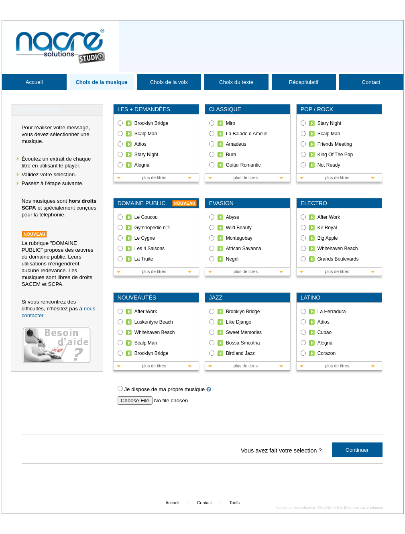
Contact (371, 82)
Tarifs (235, 502)
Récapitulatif (303, 82)
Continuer (357, 450)
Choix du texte (236, 82)
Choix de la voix (169, 82)
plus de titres (154, 177)
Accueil (34, 82)
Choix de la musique (101, 82)
